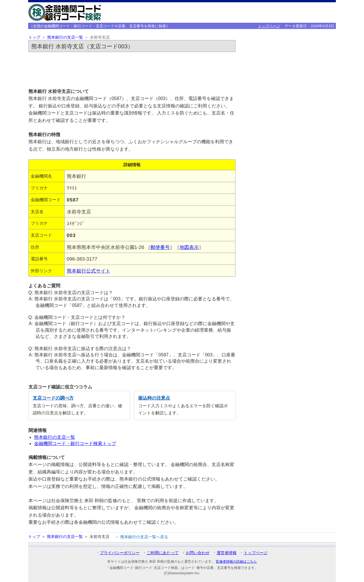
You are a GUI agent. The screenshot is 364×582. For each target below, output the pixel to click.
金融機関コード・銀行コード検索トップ (75, 443)
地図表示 (189, 247)
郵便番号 (160, 247)
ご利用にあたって (163, 552)
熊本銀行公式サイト (88, 271)
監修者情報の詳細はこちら (236, 562)
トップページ (269, 26)
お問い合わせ (198, 552)
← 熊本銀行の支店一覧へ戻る (141, 537)
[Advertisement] (131, 70)
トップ (34, 37)
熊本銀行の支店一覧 (65, 37)
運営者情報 (227, 552)
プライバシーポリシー (120, 552)
